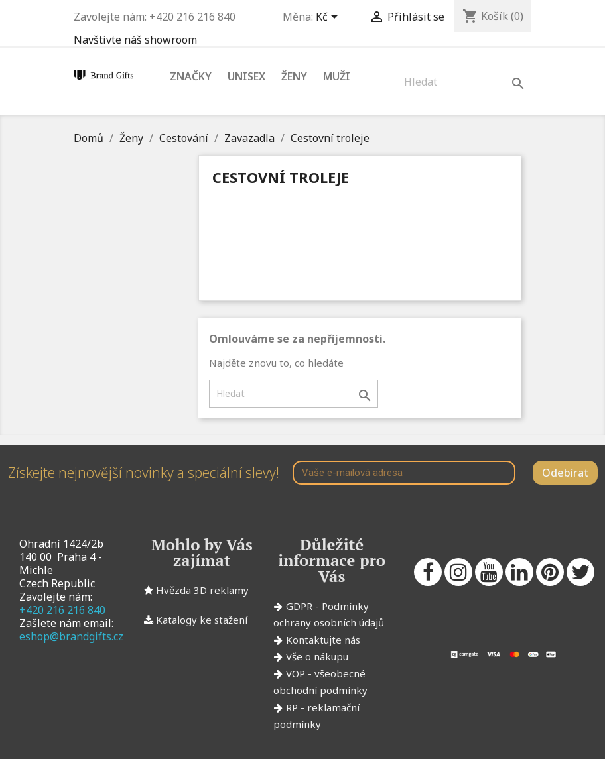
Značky (191, 76)
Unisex (246, 76)
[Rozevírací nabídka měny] (329, 18)
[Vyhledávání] (464, 81)
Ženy (294, 76)
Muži (336, 76)
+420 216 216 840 (62, 610)
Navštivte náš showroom (135, 39)
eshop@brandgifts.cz (71, 636)
